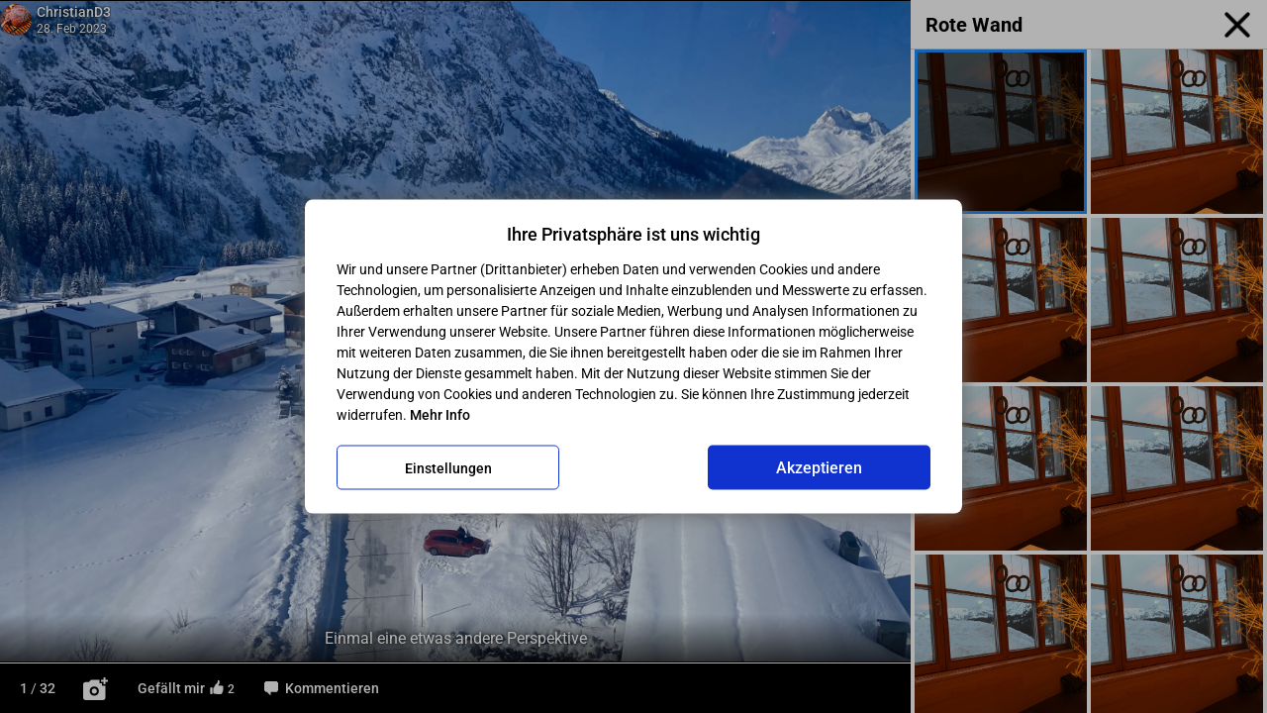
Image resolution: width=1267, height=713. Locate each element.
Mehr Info (440, 415)
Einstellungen (448, 467)
